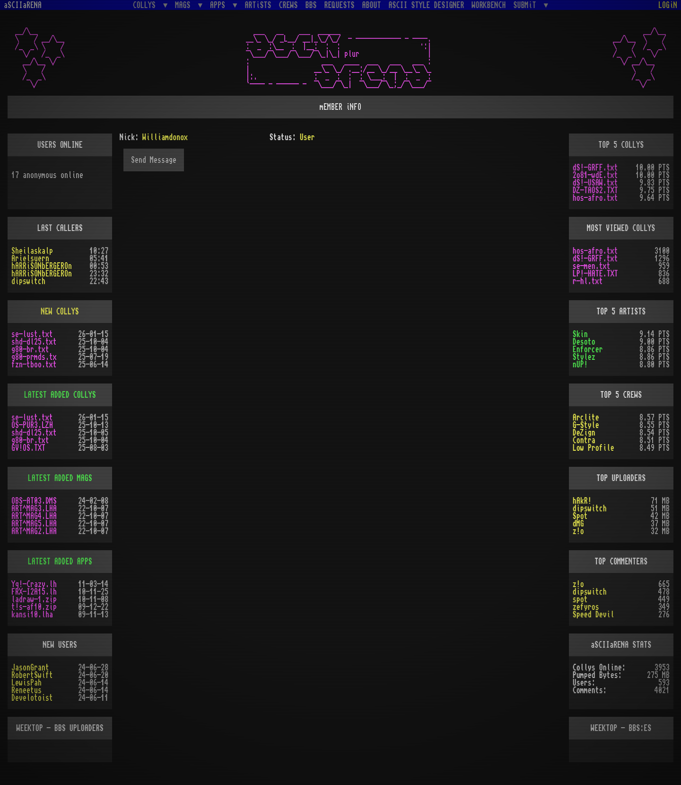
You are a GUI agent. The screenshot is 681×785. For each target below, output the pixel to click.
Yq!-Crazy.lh (34, 584)
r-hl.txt (588, 281)
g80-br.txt (30, 349)
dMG (578, 523)
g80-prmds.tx (34, 357)
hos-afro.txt (595, 198)
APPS (219, 5)
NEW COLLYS (60, 311)
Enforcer (588, 349)
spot (580, 599)
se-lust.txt (32, 334)
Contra (584, 440)
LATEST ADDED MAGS (60, 478)
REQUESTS (339, 5)
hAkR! (582, 501)
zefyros (586, 607)
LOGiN (667, 5)
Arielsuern (30, 258)
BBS (311, 5)
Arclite (586, 417)
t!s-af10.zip (34, 607)
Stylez (584, 357)
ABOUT (371, 5)
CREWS (288, 5)
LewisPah (26, 683)
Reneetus (26, 690)
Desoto (584, 342)
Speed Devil (593, 614)
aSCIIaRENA (23, 5)
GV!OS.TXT (28, 448)
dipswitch (28, 281)
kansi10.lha (32, 614)
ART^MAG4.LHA (34, 516)
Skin (580, 334)
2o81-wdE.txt (595, 175)
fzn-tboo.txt (34, 364)
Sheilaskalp (32, 251)
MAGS (184, 5)
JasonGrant (30, 667)
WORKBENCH (489, 5)
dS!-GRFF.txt (595, 167)
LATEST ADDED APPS (60, 561)
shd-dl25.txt (34, 342)
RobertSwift (32, 675)
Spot (580, 516)
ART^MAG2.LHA (34, 531)
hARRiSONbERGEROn (41, 266)
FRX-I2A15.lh (34, 592)
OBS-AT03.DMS (34, 501)
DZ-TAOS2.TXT (595, 190)
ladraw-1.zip (34, 599)
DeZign (584, 433)
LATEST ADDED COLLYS (60, 395)
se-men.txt (592, 266)
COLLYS (146, 5)
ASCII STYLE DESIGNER (426, 5)
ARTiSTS (258, 5)
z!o (578, 531)
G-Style (586, 425)
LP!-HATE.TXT (595, 273)
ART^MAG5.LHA (34, 523)
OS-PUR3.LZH (32, 425)
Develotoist (32, 698)
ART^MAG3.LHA (34, 508)
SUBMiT (527, 5)
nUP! (580, 364)
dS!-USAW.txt (595, 183)
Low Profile (593, 448)
